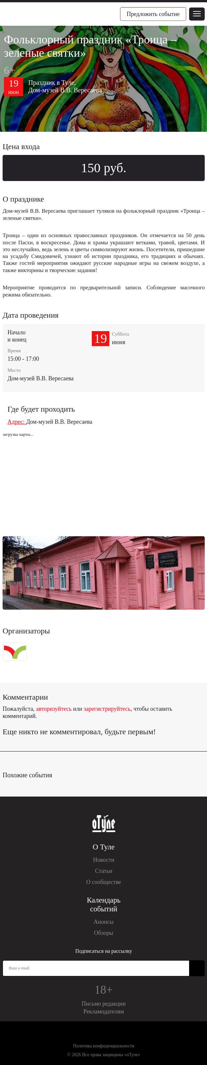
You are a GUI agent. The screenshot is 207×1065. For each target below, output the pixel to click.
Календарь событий (103, 904)
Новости (103, 860)
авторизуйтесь (54, 709)
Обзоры (103, 933)
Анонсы (104, 922)
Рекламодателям (103, 1011)
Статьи (103, 871)
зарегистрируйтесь (107, 709)
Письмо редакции (104, 1003)
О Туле (104, 847)
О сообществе (103, 882)
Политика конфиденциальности (103, 1045)
